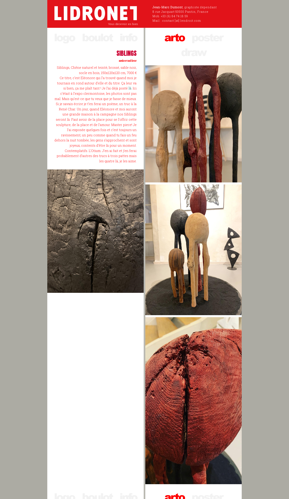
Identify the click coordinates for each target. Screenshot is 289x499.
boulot (97, 37)
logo (64, 37)
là (129, 88)
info (128, 37)
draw (193, 51)
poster (207, 37)
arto (174, 37)
